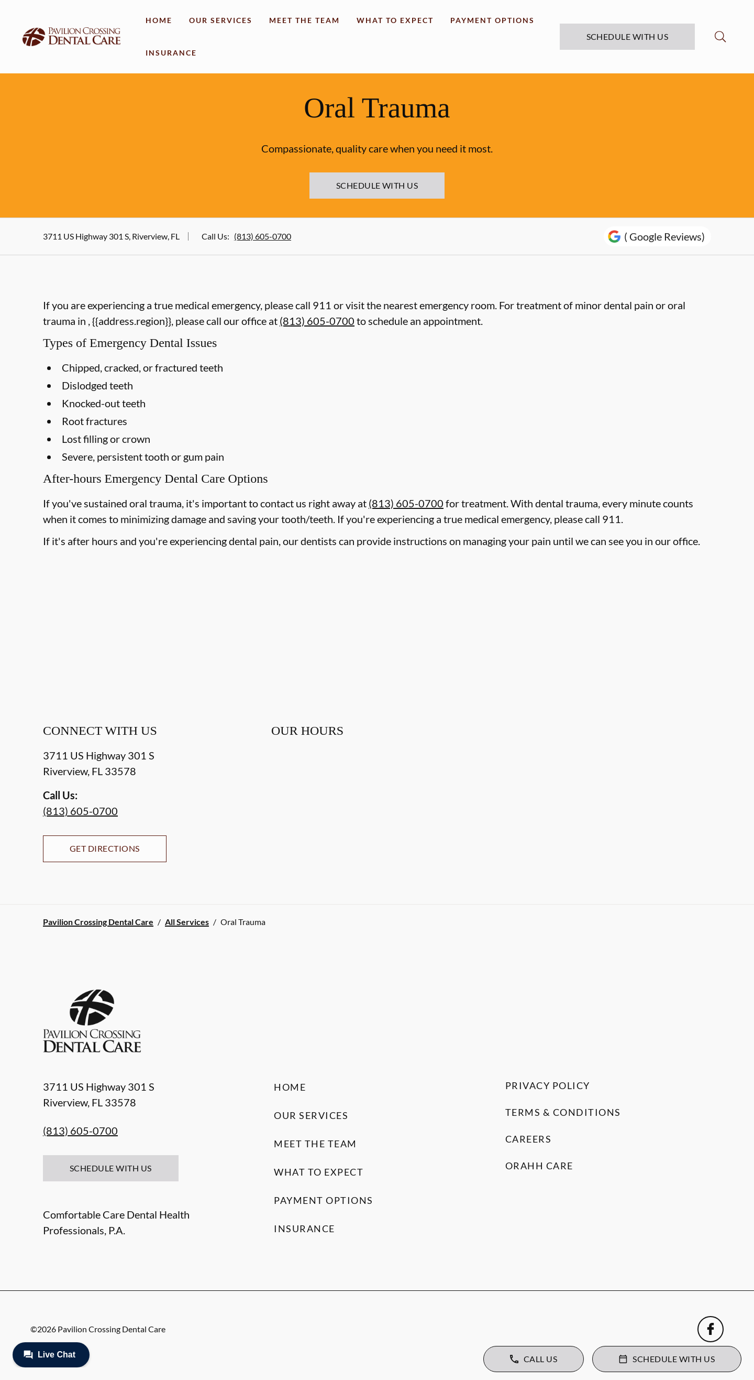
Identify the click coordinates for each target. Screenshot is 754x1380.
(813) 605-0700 (262, 236)
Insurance (171, 52)
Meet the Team (304, 20)
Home (159, 20)
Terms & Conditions (563, 1112)
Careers (528, 1139)
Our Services (220, 20)
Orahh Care (539, 1165)
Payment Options (492, 20)
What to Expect (395, 20)
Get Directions (105, 848)
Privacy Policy (547, 1085)
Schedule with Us (627, 36)
